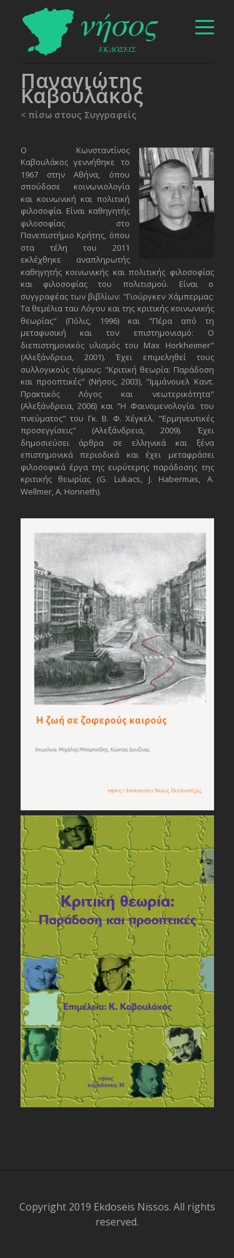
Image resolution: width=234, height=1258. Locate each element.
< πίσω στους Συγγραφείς (79, 115)
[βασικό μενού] (204, 27)
